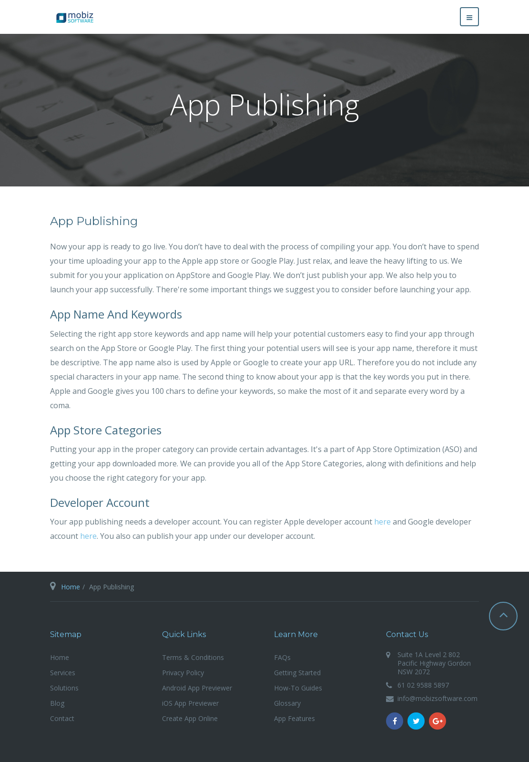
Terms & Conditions (193, 657)
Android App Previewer (197, 687)
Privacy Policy (183, 672)
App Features (294, 718)
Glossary (287, 703)
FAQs (282, 657)
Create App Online (190, 718)
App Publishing (94, 221)
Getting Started (297, 672)
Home (70, 586)
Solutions (64, 687)
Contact (62, 718)
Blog (57, 703)
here (382, 521)
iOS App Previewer (190, 703)
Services (62, 672)
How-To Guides (298, 687)
